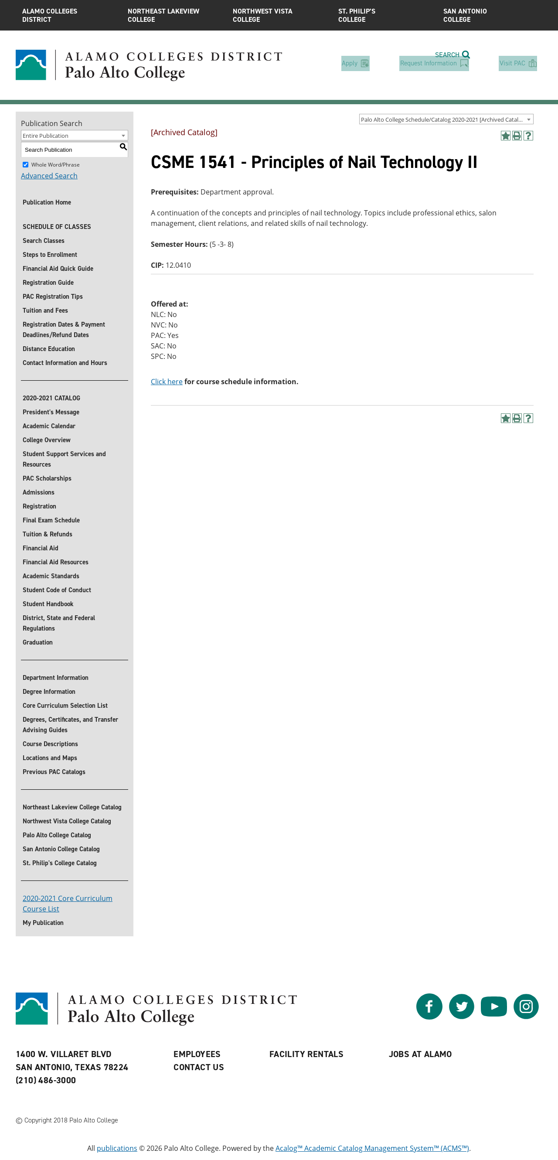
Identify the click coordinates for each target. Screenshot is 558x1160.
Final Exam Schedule (51, 520)
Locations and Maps (50, 758)
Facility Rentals (306, 1054)
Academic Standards (51, 576)
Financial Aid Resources (55, 562)
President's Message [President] (51, 412)
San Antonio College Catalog (61, 849)
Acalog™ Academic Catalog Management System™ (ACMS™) (372, 1148)
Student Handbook (48, 604)
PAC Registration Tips (53, 296)
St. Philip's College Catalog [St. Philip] (60, 863)
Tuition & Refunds (47, 534)
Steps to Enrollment (50, 254)
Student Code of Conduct (57, 590)
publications (117, 1148)
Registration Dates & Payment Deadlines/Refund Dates (64, 329)
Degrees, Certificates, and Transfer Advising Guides (70, 724)
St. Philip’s (384, 15)
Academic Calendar (49, 426)
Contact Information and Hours (65, 362)
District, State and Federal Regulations (59, 623)
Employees (197, 1054)
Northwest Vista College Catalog (67, 821)
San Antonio (489, 15)
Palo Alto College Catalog (57, 835)
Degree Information (49, 691)
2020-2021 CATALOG (51, 398)
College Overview (47, 440)
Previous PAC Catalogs (54, 772)
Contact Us (199, 1067)
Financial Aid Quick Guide (58, 268)
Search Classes (44, 240)
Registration (39, 506)
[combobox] (446, 119)
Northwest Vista (279, 15)
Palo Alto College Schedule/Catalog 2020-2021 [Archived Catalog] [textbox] (444, 119)
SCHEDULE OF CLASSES (57, 226)
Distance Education (49, 349)
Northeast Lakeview (174, 15)
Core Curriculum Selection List (65, 705)
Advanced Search (49, 176)
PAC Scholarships (47, 478)
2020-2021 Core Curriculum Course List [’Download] (67, 904)
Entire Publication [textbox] (45, 136)
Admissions (38, 492)
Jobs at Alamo (420, 1054)
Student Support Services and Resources (64, 459)
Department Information (55, 677)
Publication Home (47, 202)
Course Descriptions (50, 744)
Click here (167, 381)
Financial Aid (40, 548)
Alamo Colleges (68, 15)
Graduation (38, 642)
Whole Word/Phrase (55, 164)
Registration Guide (48, 282)
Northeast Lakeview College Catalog (72, 807)
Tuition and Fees (45, 310)
